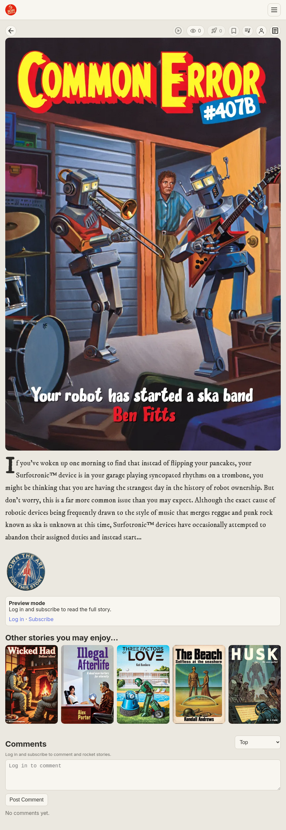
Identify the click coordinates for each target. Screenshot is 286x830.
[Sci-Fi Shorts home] (10, 9)
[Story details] (275, 30)
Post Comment (27, 805)
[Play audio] (178, 30)
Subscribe (41, 619)
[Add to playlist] (247, 30)
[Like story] (216, 30)
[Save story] (233, 30)
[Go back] (10, 30)
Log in (16, 619)
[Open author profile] (261, 30)
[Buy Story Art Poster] (26, 571)
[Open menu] (274, 9)
